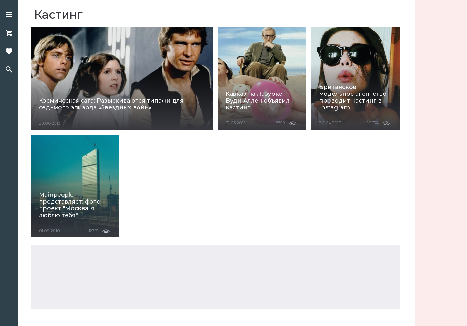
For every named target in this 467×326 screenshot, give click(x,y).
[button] (9, 15)
